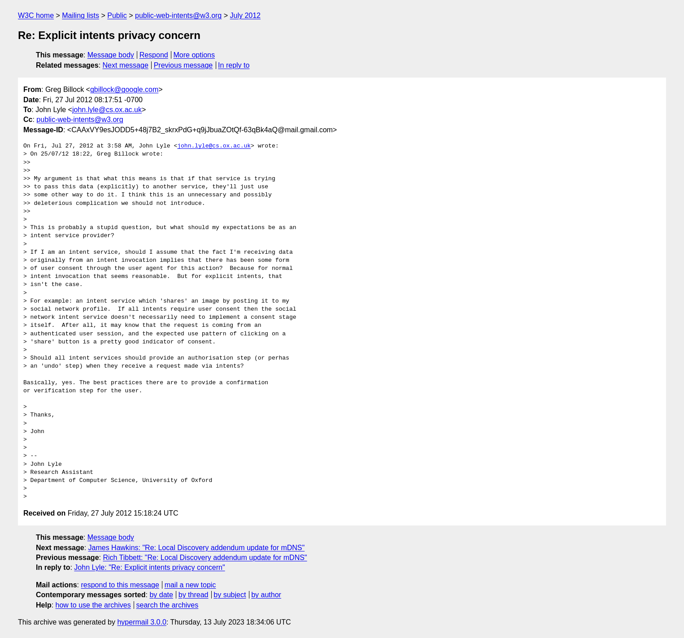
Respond (153, 55)
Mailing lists (80, 15)
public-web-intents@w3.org (178, 15)
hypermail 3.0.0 (141, 622)
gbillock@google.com (124, 89)
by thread (194, 595)
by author (266, 595)
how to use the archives (93, 605)
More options (194, 55)
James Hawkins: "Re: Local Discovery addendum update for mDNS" (196, 547)
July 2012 (245, 15)
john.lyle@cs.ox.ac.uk (107, 109)
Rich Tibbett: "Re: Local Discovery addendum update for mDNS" (205, 557)
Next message (125, 65)
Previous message (183, 65)
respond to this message (120, 585)
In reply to (233, 65)
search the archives (167, 605)
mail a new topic (190, 585)
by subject (229, 595)
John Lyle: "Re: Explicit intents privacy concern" (149, 567)
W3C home (36, 15)
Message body (110, 55)
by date (161, 595)
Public (117, 15)
